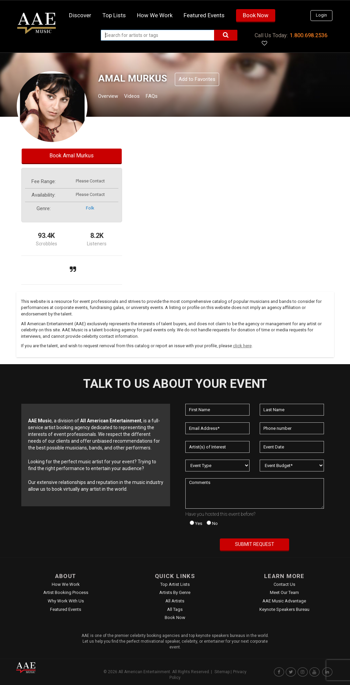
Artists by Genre (174, 592)
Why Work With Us (66, 600)
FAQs (164, 97)
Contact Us (284, 584)
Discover (80, 15)
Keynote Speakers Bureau (284, 609)
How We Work (66, 584)
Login (321, 15)
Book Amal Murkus (71, 155)
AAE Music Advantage (284, 600)
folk (90, 208)
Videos (140, 97)
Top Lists (114, 15)
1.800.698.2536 (308, 35)
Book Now (256, 15)
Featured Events (204, 15)
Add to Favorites (197, 79)
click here (242, 345)
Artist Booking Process (65, 592)
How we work (154, 15)
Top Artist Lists (175, 584)
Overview (110, 97)
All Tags (175, 609)
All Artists (174, 600)
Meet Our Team (284, 592)
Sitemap (222, 671)
